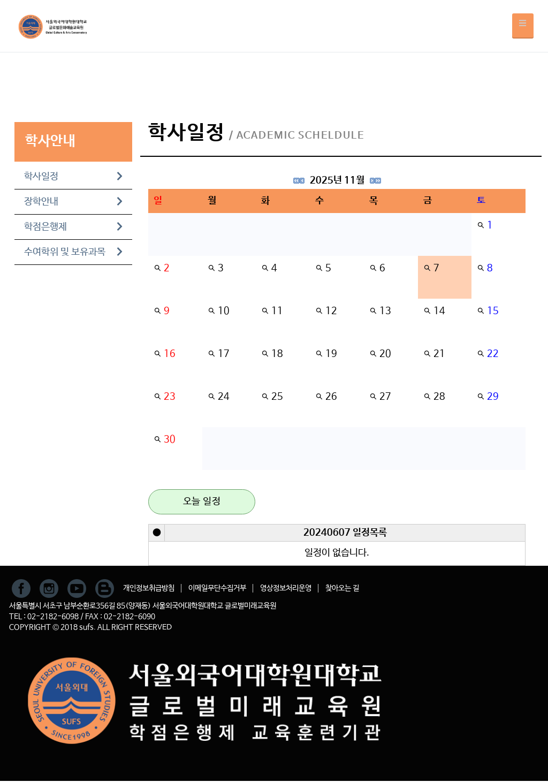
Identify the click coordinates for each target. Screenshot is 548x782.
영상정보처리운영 (285, 588)
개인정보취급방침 (148, 588)
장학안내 (73, 201)
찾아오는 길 (342, 588)
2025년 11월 (337, 180)
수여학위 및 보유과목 (73, 252)
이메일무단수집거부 (217, 588)
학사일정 (73, 176)
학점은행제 (73, 227)
